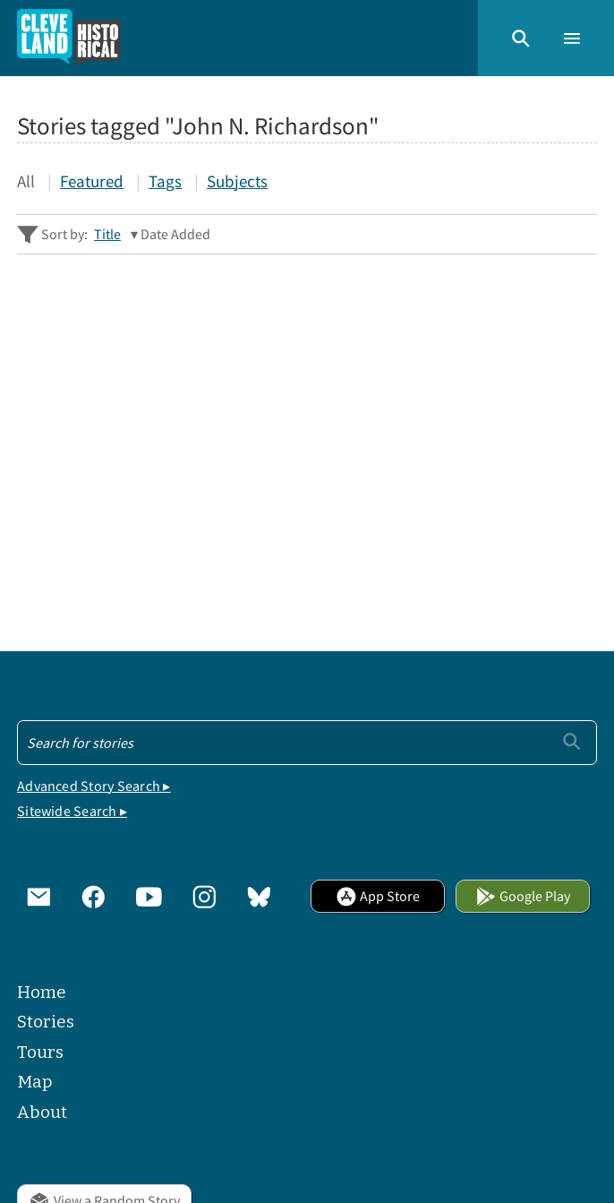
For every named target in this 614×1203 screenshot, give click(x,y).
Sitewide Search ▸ (72, 811)
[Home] (69, 38)
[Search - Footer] (307, 742)
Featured (92, 181)
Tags (165, 181)
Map (35, 1081)
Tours (40, 1052)
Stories (45, 1021)
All (26, 181)
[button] (521, 38)
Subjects (237, 181)
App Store (378, 896)
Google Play (523, 896)
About (42, 1112)
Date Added (175, 234)
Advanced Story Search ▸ (93, 786)
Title (107, 234)
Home (41, 992)
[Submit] (572, 741)
